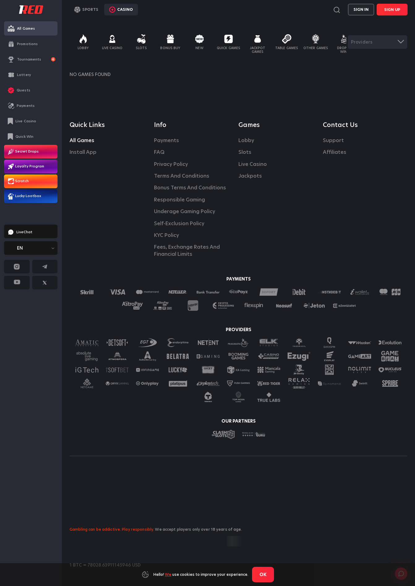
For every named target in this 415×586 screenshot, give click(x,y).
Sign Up (392, 9)
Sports (86, 9)
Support (333, 140)
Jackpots (250, 176)
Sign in (361, 9)
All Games (82, 140)
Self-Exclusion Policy (179, 223)
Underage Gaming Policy (184, 211)
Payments (166, 140)
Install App (83, 152)
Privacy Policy (171, 164)
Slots (244, 152)
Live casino (252, 164)
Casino (121, 9)
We (168, 574)
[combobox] (31, 248)
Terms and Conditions (181, 176)
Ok (263, 574)
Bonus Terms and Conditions (190, 187)
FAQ (159, 152)
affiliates (334, 152)
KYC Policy (166, 235)
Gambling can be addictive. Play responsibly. (112, 529)
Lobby (246, 140)
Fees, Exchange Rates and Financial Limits (187, 250)
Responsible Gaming (179, 199)
